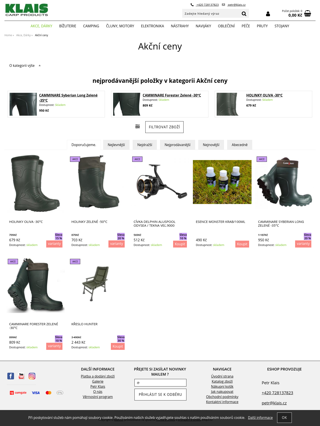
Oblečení (226, 26)
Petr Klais (97, 386)
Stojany (282, 26)
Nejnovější (211, 145)
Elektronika (152, 26)
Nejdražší (144, 145)
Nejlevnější (116, 145)
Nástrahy (180, 26)
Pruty (262, 26)
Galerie (98, 381)
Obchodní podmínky (222, 396)
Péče (246, 26)
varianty (54, 243)
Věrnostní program (98, 396)
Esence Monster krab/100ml (220, 222)
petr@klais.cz (234, 5)
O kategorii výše (22, 65)
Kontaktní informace (222, 402)
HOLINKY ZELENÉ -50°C (89, 222)
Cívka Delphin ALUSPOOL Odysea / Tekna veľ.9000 (154, 223)
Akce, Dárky (41, 26)
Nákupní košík (222, 386)
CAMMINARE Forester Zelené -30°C (172, 95)
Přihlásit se (268, 14)
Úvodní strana (222, 376)
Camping (91, 26)
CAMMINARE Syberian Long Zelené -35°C (281, 223)
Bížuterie (67, 26)
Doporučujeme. (84, 145)
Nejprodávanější (177, 145)
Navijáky (203, 26)
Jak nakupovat (222, 391)
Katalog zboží (222, 381)
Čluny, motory (120, 26)
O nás (97, 391)
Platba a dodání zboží (98, 376)
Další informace (260, 417)
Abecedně (240, 145)
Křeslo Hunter (84, 324)
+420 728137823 (205, 5)
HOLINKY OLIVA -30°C (264, 95)
